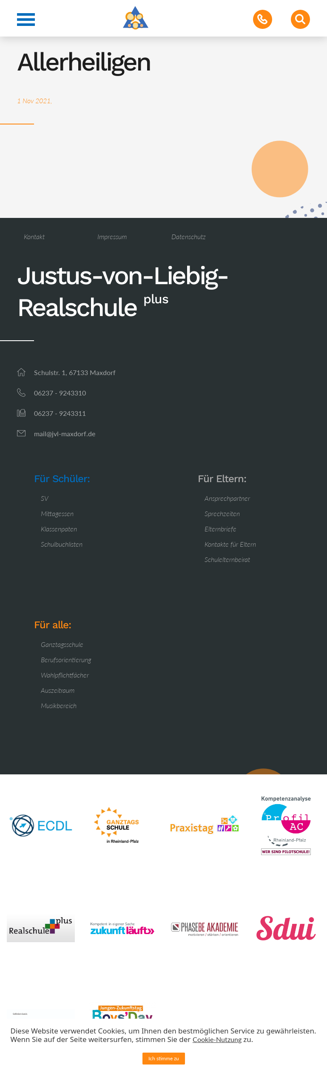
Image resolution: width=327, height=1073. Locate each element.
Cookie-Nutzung (217, 1039)
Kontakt (34, 236)
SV (44, 498)
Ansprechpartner (227, 498)
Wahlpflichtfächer (65, 675)
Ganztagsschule (62, 644)
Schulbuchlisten (61, 544)
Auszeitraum (57, 690)
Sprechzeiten (222, 513)
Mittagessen (57, 513)
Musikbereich (59, 705)
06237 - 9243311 (60, 413)
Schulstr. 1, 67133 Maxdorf (75, 372)
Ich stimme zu (163, 1058)
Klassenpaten (59, 529)
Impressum (112, 236)
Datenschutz (188, 236)
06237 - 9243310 (60, 393)
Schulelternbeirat (227, 559)
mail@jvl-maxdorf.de (64, 433)
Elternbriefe (220, 529)
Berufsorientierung (66, 659)
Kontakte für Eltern (230, 544)
